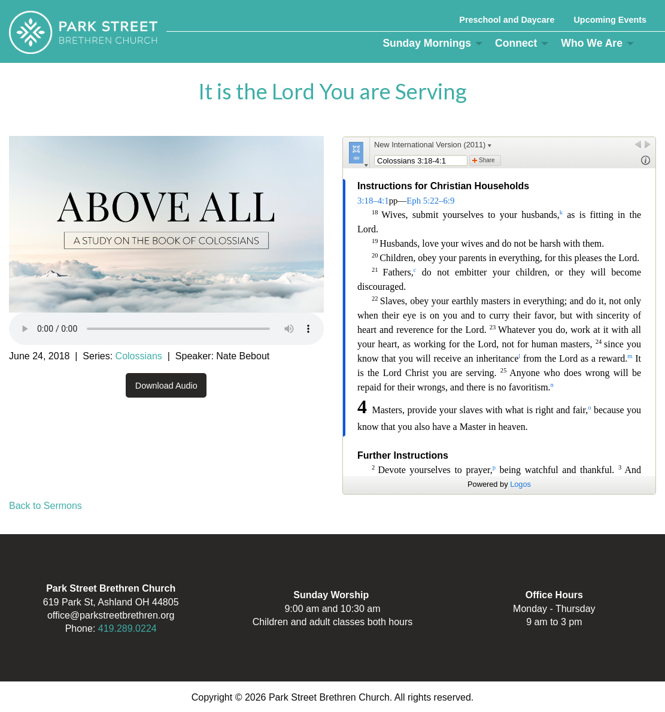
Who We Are (592, 43)
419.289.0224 (127, 628)
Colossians (139, 356)
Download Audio (166, 385)
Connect (516, 43)
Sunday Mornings (426, 43)
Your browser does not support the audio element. (166, 329)
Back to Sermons (45, 506)
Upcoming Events (609, 20)
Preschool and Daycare (506, 20)
